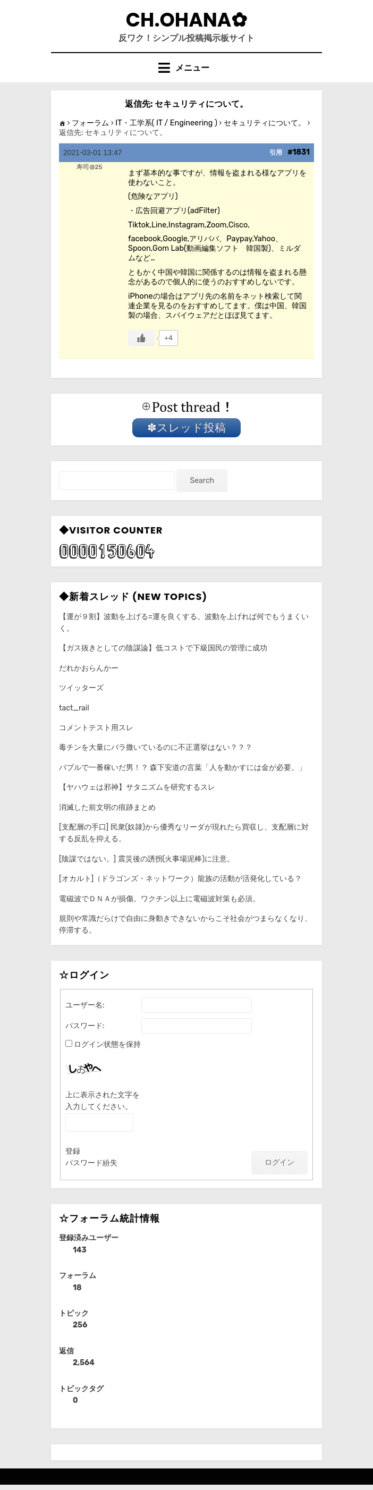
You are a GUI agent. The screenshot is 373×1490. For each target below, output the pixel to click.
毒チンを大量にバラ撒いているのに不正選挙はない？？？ (155, 747)
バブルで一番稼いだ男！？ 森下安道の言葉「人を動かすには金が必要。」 (182, 767)
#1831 (298, 152)
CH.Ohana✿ (187, 19)
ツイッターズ (81, 687)
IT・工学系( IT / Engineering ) (166, 123)
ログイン (279, 1162)
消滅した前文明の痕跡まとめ (107, 807)
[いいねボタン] (141, 338)
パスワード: (85, 1025)
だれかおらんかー (88, 668)
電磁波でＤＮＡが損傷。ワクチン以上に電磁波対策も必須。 (159, 898)
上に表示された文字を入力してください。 (102, 1100)
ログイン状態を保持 (107, 1044)
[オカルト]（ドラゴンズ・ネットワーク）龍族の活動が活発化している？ (180, 878)
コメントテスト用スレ (96, 727)
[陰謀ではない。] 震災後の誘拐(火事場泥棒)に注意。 (146, 858)
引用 (275, 152)
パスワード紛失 (91, 1162)
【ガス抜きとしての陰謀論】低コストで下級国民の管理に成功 (163, 648)
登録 (72, 1151)
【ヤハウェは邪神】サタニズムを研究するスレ (137, 787)
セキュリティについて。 (265, 123)
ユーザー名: (85, 1005)
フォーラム (90, 123)
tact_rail (74, 708)
